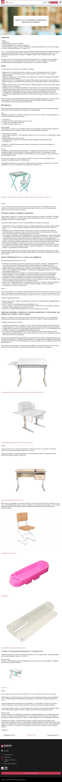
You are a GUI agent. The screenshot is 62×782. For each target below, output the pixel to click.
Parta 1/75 (4, 687)
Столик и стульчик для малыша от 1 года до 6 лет (16, 48)
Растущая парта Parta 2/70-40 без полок (12, 500)
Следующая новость (53, 735)
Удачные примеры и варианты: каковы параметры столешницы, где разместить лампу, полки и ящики (30, 47)
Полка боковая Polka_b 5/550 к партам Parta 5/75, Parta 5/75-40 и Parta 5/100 (22, 392)
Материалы (5, 42)
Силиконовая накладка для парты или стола (13, 648)
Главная (2, 5)
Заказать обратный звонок (31, 773)
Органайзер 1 (5, 596)
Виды (3, 40)
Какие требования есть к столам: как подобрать (15, 45)
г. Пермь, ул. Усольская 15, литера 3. (10, 760)
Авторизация (54, 2)
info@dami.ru (7, 757)
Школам (9, 2)
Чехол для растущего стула (8, 553)
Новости (7, 5)
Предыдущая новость (9, 735)
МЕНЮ (44, 2)
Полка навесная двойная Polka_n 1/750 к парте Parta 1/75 (17, 442)
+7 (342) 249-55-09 (8, 755)
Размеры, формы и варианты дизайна (12, 43)
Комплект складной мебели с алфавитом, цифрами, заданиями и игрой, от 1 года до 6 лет (26, 197)
